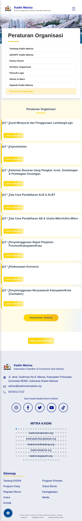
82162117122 (16, 391)
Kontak (7, 502)
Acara (6, 497)
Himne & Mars (17, 79)
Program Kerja (11, 486)
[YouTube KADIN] (51, 407)
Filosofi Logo (16, 73)
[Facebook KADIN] (28, 407)
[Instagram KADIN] (16, 407)
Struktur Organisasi (20, 67)
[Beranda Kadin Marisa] (27, 8)
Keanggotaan (50, 491)
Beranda (24, 517)
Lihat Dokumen (13, 135)
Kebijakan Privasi (37, 517)
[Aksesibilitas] (8, 513)
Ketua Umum (16, 60)
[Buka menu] (73, 8)
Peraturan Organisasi (21, 91)
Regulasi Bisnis (12, 491)
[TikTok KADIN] (63, 407)
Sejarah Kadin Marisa (21, 85)
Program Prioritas (52, 480)
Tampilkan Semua (41, 317)
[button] (16, 429)
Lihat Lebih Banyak (41, 340)
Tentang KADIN (12, 480)
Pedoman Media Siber (55, 517)
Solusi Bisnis (49, 486)
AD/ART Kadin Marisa (21, 54)
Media (45, 497)
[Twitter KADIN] (39, 407)
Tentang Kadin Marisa (21, 48)
